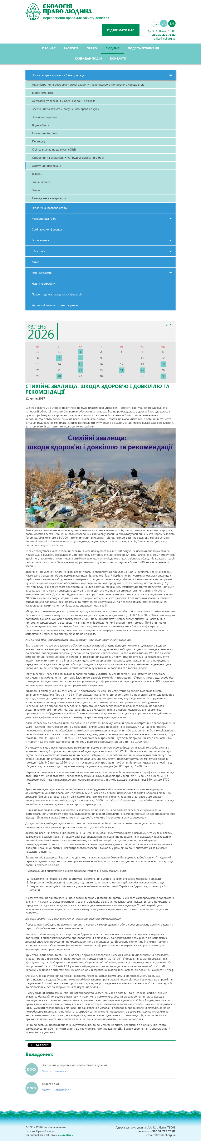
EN (172, 23)
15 (80, 364)
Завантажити (62, 1071)
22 (80, 370)
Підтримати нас (120, 30)
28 (59, 376)
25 (142, 370)
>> (170, 325)
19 (163, 364)
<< (166, 325)
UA (164, 23)
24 (121, 370)
